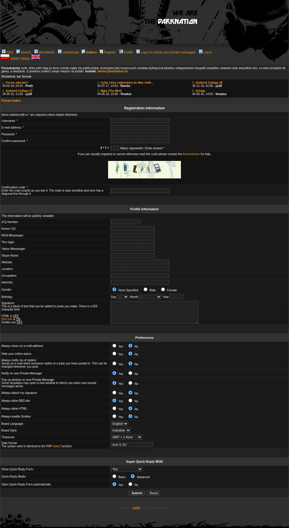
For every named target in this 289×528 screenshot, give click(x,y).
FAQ (7, 52)
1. (15, 82)
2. (125, 82)
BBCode (6, 319)
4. (17, 90)
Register (108, 52)
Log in (205, 52)
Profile (126, 52)
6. (198, 90)
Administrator (191, 154)
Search (23, 52)
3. (207, 82)
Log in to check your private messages (165, 52)
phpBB (136, 508)
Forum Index (11, 100)
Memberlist (44, 52)
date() (57, 446)
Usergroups (68, 52)
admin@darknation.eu (112, 71)
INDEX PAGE (20, 58)
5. (109, 90)
